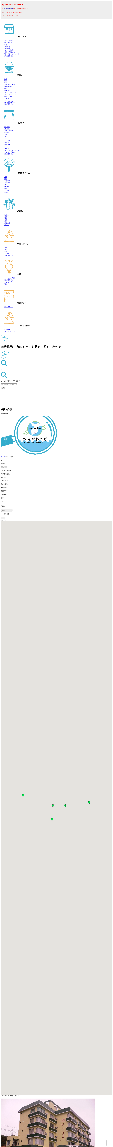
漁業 (5, 179)
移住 (5, 284)
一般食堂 (7, 91)
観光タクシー (8, 307)
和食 (5, 79)
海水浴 (6, 133)
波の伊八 (7, 149)
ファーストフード (10, 95)
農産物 (6, 217)
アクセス (7, 254)
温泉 (5, 139)
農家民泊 (7, 47)
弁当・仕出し (8, 97)
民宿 (5, 45)
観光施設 (7, 127)
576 (3, 16)
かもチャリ (8, 330)
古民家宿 (7, 49)
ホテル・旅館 (8, 41)
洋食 (5, 81)
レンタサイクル (9, 152)
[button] (89, 803)
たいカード (8, 282)
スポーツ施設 (8, 131)
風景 (5, 135)
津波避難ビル (8, 56)
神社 (5, 137)
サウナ (6, 147)
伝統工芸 (7, 223)
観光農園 (7, 145)
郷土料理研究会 (9, 103)
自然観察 (7, 181)
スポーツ (7, 191)
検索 (2, 388)
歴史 (5, 250)
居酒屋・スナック (10, 85)
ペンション (8, 43)
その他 (6, 99)
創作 (5, 189)
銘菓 (5, 221)
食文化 (6, 187)
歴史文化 (7, 129)
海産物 (6, 215)
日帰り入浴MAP (9, 52)
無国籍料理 (8, 87)
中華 (5, 83)
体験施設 (7, 143)
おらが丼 (7, 101)
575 (3, 13)
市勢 (5, 248)
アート (6, 225)
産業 (5, 252)
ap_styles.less (8, 8)
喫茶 (5, 89)
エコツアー (8, 183)
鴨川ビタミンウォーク (11, 54)
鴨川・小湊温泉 (9, 51)
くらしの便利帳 (9, 278)
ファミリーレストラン (11, 93)
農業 (5, 177)
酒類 (5, 219)
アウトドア (8, 141)
